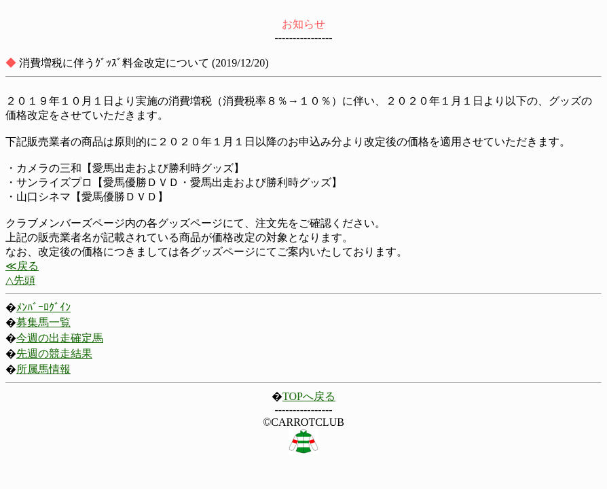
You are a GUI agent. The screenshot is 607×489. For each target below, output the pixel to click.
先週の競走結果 (54, 353)
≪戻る (22, 266)
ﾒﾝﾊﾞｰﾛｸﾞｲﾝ (43, 307)
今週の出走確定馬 (59, 338)
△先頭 (20, 280)
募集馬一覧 (43, 322)
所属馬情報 (43, 369)
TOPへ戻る (308, 396)
